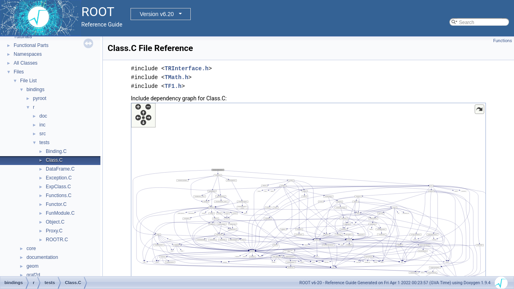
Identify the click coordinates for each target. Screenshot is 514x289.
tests (44, 142)
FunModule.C (60, 213)
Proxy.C (54, 231)
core (31, 248)
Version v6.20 (157, 14)
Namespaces (28, 54)
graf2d (33, 275)
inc (42, 125)
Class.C (54, 160)
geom (33, 266)
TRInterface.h (186, 68)
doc (43, 116)
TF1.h (173, 86)
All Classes (25, 63)
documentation (42, 257)
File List (28, 80)
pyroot (39, 98)
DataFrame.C (60, 169)
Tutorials (23, 36)
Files (19, 72)
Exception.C (59, 178)
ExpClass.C (58, 186)
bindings (36, 89)
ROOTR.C (57, 239)
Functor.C (56, 204)
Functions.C (58, 195)
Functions (502, 40)
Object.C (55, 222)
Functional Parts (31, 45)
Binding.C (56, 151)
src (42, 133)
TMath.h (176, 77)
